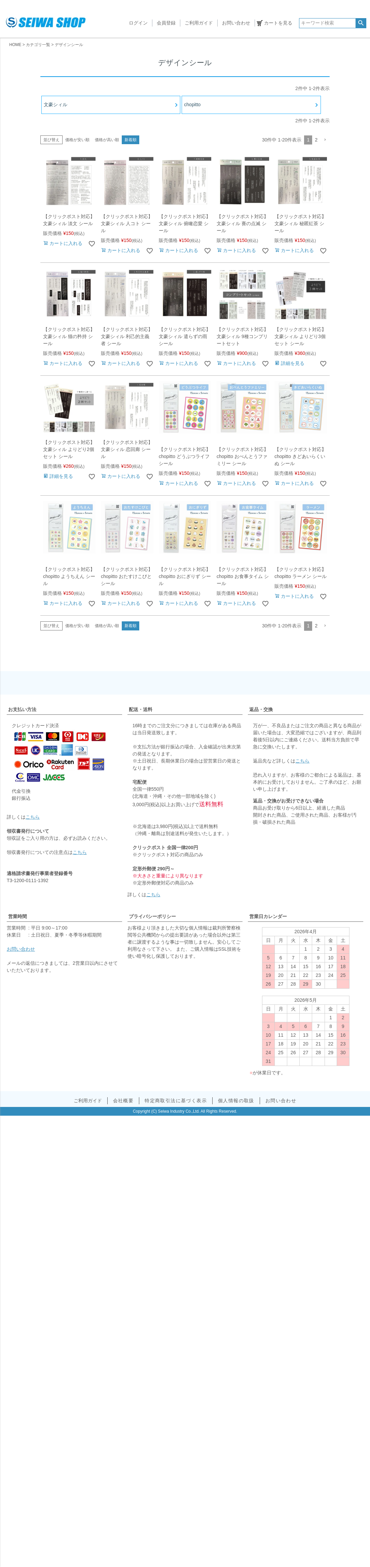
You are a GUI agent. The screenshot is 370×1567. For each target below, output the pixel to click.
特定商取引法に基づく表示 (176, 1100)
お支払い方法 (22, 709)
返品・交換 (261, 709)
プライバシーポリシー (152, 916)
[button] (325, 140)
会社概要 (123, 1100)
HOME (15, 44)
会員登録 (166, 23)
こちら (33, 817)
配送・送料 (140, 709)
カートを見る (278, 23)
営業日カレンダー (268, 916)
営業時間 (17, 916)
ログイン (138, 23)
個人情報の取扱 (236, 1100)
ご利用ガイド (199, 23)
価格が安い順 (77, 139)
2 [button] (316, 139)
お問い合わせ (236, 23)
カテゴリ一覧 (38, 44)
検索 (361, 23)
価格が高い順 (107, 139)
